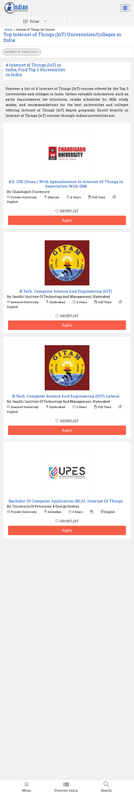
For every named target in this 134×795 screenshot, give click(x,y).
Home (8, 29)
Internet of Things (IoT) (22, 51)
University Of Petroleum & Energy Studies (45, 506)
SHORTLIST (67, 211)
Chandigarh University (31, 192)
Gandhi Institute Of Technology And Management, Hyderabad (61, 296)
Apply (67, 220)
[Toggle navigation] (125, 7)
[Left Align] (26, 787)
